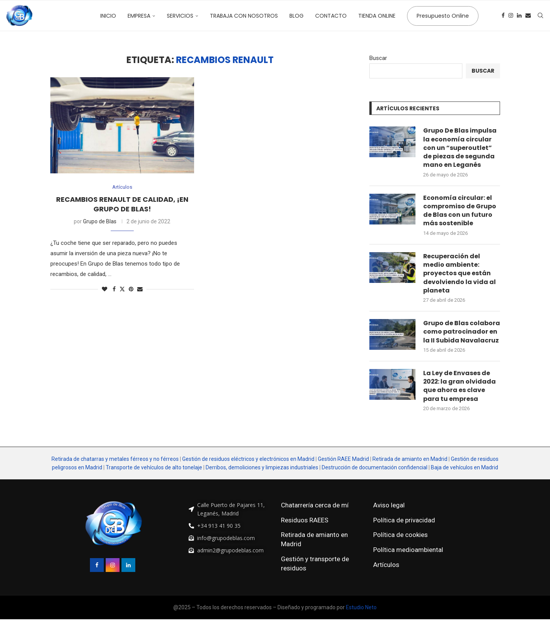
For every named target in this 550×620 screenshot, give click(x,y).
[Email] (528, 15)
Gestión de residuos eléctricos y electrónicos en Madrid (248, 459)
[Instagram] (510, 15)
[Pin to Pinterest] (131, 289)
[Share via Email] (140, 289)
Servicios (180, 16)
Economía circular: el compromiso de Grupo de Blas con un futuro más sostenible (459, 211)
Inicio (108, 16)
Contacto (331, 16)
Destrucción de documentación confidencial (374, 468)
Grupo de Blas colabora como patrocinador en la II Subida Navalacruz (461, 332)
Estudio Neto (361, 608)
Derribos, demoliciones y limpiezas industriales (262, 468)
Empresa (139, 16)
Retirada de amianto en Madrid (409, 459)
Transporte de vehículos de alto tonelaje (154, 468)
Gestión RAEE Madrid (343, 459)
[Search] (540, 15)
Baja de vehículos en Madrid (464, 468)
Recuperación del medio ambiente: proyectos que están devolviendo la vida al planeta (459, 273)
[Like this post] (104, 289)
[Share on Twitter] (122, 289)
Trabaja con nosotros (244, 16)
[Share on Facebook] (114, 289)
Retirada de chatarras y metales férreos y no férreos (116, 459)
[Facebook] (503, 15)
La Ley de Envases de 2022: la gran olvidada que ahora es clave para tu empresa (460, 386)
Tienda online (376, 16)
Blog (296, 16)
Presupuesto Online (443, 16)
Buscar (378, 58)
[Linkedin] (519, 15)
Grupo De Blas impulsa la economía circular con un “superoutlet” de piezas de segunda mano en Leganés (460, 148)
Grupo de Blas (99, 221)
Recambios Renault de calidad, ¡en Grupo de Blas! (122, 203)
